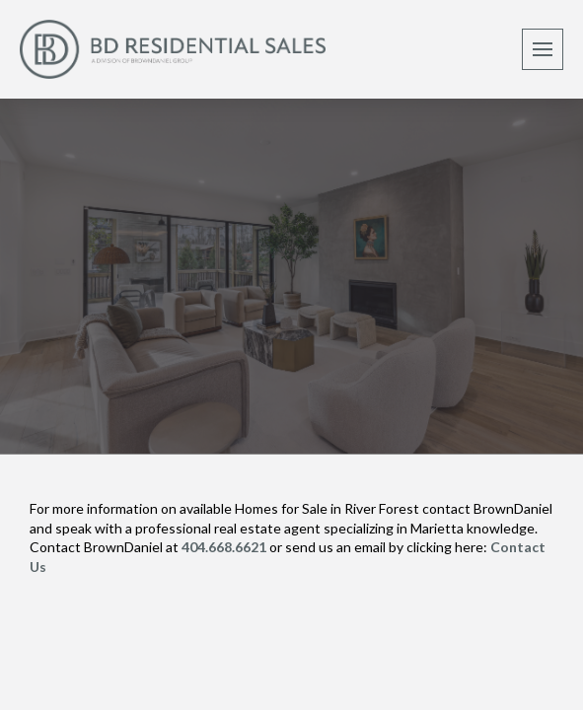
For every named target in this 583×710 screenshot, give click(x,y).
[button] (542, 49)
